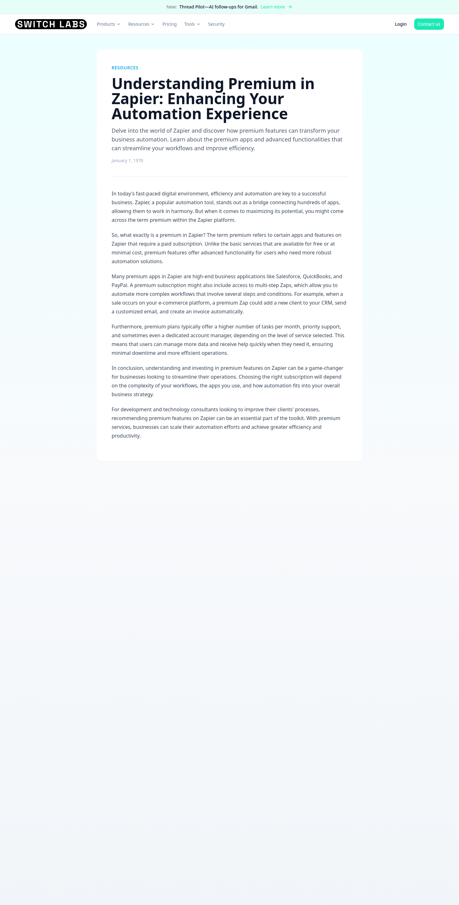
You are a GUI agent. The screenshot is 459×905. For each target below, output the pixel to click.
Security (216, 24)
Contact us (429, 24)
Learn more (277, 7)
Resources (141, 24)
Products (109, 24)
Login (401, 24)
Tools (192, 24)
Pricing (169, 24)
